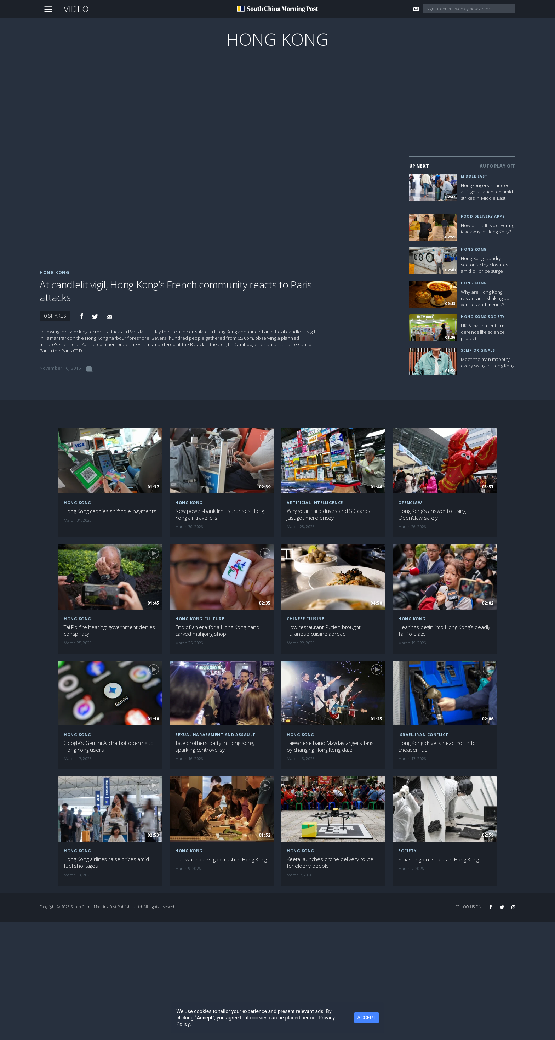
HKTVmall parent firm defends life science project (483, 331)
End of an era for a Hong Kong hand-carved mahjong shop (218, 630)
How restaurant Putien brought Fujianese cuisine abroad (324, 630)
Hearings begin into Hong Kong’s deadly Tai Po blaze (444, 630)
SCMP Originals (478, 350)
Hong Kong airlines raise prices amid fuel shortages (106, 862)
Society (407, 851)
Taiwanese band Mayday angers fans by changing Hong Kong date (330, 746)
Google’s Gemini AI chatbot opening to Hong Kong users (108, 746)
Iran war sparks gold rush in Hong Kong (221, 859)
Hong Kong (277, 39)
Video (76, 9)
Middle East (474, 176)
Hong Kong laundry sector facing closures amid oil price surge (484, 264)
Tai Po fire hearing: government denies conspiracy (109, 630)
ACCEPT (366, 1018)
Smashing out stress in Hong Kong (438, 859)
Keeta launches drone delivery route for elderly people (330, 862)
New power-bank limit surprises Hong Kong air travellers (219, 514)
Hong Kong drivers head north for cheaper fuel (437, 746)
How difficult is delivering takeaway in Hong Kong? (487, 228)
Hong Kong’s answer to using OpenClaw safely (432, 514)
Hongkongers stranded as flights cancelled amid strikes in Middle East (487, 191)
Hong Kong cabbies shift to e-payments (110, 511)
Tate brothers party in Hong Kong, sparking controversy (214, 746)
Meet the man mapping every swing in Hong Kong (487, 362)
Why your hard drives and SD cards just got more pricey (328, 514)
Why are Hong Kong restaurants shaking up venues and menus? (485, 298)
